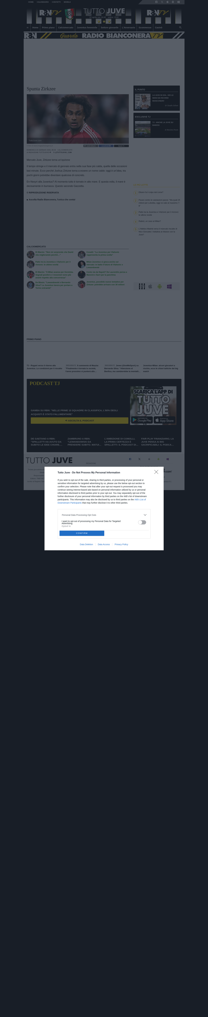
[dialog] (104, 508)
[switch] (142, 522)
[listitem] (104, 515)
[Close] (157, 473)
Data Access (104, 544)
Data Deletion (86, 544)
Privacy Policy (121, 544)
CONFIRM (82, 533)
